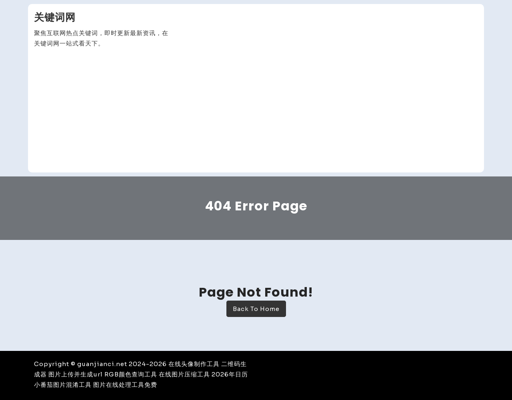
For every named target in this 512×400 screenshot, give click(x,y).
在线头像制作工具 (194, 364)
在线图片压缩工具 (184, 374)
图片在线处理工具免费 (125, 384)
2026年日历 (230, 374)
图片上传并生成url (75, 374)
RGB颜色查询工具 (130, 374)
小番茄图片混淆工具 (63, 384)
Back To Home (256, 309)
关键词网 (55, 17)
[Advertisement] (256, 110)
